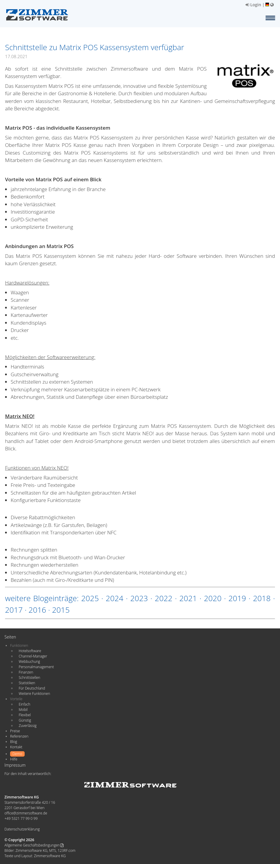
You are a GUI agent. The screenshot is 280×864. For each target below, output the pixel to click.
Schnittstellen (29, 677)
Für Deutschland (32, 688)
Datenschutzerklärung (22, 829)
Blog (13, 741)
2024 (114, 598)
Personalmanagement (36, 666)
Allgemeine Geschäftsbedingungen (34, 845)
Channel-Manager (33, 656)
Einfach (24, 704)
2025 (90, 598)
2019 (237, 598)
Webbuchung (29, 661)
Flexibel (25, 714)
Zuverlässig (28, 725)
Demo (17, 753)
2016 (37, 609)
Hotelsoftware (30, 650)
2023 (139, 598)
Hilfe (13, 759)
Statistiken (27, 682)
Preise (15, 730)
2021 (188, 598)
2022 (163, 598)
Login (253, 4)
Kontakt (16, 746)
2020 (213, 598)
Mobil (23, 709)
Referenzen (19, 736)
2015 (60, 609)
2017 (14, 609)
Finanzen (26, 672)
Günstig (25, 720)
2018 (261, 598)
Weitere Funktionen (34, 693)
